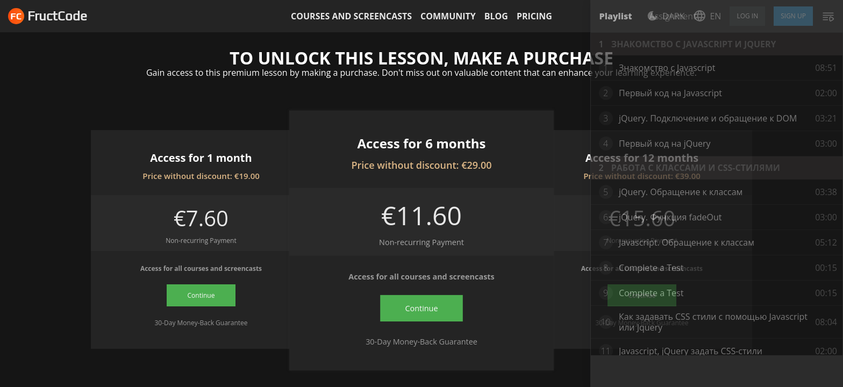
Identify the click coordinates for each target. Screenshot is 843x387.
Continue (201, 295)
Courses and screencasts (351, 16)
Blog (496, 16)
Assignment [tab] (672, 16)
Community (448, 16)
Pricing (534, 16)
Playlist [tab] (615, 16)
